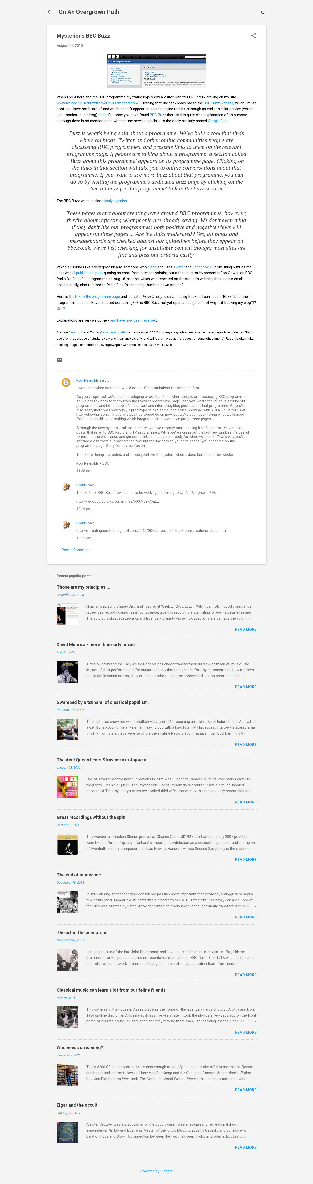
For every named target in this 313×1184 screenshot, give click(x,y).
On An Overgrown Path (89, 11)
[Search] (263, 13)
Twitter (179, 267)
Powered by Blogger (156, 1171)
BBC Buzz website (218, 103)
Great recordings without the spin (91, 817)
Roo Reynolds (87, 380)
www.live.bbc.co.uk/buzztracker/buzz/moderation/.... (99, 103)
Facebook (201, 267)
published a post (89, 273)
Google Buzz (218, 121)
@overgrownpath (112, 332)
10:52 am (83, 538)
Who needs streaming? (80, 1047)
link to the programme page (97, 296)
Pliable (81, 485)
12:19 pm (83, 509)
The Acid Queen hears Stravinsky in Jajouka (101, 759)
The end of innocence (79, 874)
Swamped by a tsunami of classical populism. (103, 702)
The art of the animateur (82, 932)
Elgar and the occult (77, 1105)
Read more (246, 629)
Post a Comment (76, 550)
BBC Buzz (158, 115)
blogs (152, 267)
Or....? (61, 308)
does (102, 115)
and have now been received (133, 320)
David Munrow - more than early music (96, 644)
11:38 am (83, 471)
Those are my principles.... (83, 587)
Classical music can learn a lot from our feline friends (111, 990)
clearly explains (114, 201)
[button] (254, 36)
